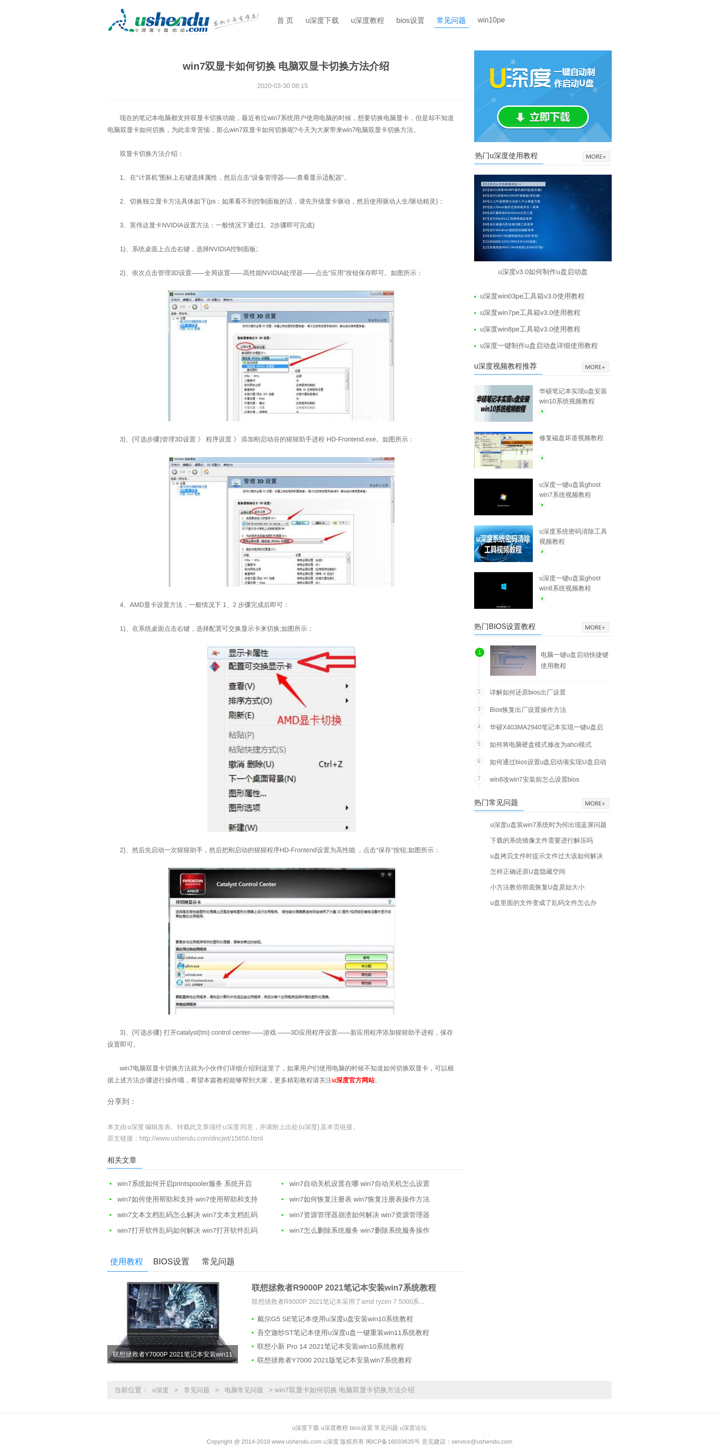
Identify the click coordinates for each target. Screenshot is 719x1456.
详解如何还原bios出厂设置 (528, 692)
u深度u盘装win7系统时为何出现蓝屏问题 (548, 824)
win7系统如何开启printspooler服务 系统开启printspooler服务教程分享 (179, 1184)
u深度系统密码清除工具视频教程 (573, 536)
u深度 (160, 1390)
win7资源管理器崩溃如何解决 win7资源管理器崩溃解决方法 (354, 1215)
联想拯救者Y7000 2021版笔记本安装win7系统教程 (334, 1360)
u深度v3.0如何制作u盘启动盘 (542, 272)
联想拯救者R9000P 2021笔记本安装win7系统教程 (344, 1287)
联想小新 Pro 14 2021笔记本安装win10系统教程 (330, 1346)
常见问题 (451, 20)
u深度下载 (322, 20)
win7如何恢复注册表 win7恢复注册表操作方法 (359, 1199)
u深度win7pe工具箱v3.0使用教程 (530, 312)
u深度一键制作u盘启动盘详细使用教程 (539, 345)
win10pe (491, 20)
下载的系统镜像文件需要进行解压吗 (541, 840)
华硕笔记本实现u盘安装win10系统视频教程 (573, 396)
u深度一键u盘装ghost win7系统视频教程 (570, 489)
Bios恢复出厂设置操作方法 (528, 709)
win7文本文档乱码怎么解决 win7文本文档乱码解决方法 (182, 1215)
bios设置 (410, 20)
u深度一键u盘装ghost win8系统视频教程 (570, 583)
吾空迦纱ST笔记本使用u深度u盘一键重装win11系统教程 (343, 1332)
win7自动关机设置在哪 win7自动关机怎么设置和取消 (354, 1184)
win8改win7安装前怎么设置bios (534, 779)
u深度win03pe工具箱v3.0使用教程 (532, 296)
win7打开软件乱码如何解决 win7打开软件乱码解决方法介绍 (182, 1230)
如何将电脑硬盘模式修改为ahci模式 (541, 744)
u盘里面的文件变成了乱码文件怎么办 (543, 902)
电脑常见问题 (244, 1390)
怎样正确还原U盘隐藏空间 (527, 871)
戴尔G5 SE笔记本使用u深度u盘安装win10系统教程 (335, 1319)
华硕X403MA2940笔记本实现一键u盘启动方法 (546, 728)
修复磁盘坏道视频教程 (571, 437)
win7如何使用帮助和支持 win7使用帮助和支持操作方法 (182, 1199)
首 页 (285, 20)
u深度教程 (367, 20)
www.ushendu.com (297, 1441)
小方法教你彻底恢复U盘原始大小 (537, 886)
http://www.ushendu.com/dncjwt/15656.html (201, 1138)
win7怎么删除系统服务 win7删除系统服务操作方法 (354, 1230)
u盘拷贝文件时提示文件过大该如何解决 (546, 855)
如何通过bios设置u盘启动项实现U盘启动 (548, 762)
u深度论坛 (413, 1427)
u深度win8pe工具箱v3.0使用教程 (530, 329)
